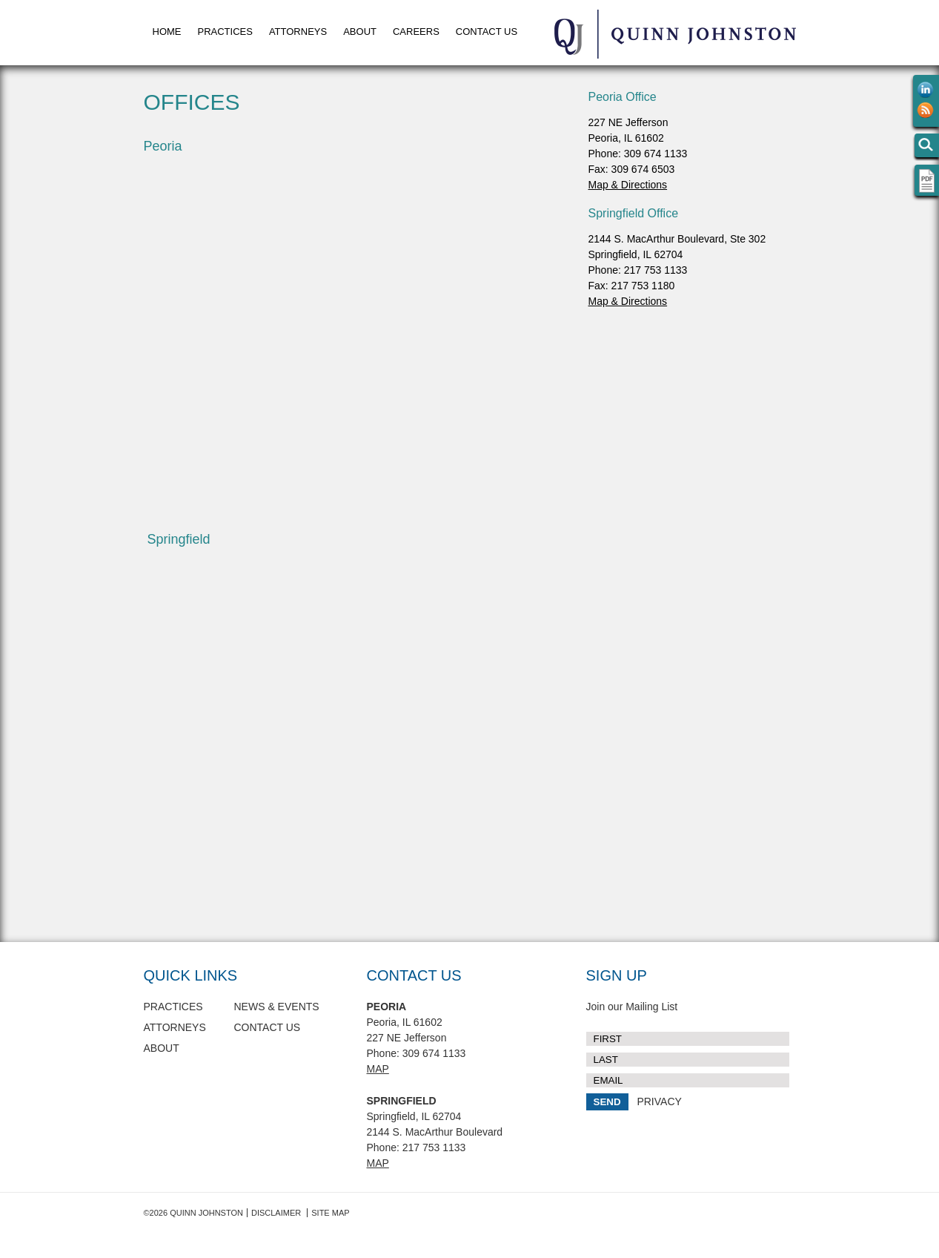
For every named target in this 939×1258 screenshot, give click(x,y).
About (359, 31)
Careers (416, 31)
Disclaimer (276, 1212)
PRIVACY (659, 1101)
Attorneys (298, 31)
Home (167, 31)
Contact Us (486, 31)
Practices (225, 31)
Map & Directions (628, 185)
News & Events (276, 1006)
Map (378, 1069)
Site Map (330, 1212)
